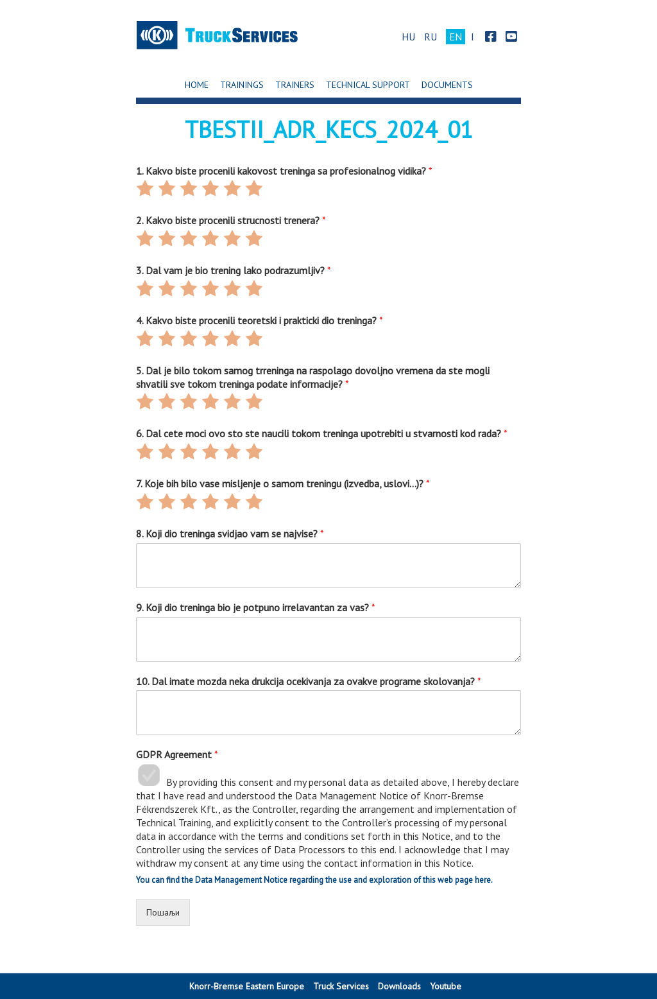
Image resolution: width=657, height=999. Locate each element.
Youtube (445, 986)
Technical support (368, 85)
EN (455, 36)
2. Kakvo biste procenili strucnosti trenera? (231, 220)
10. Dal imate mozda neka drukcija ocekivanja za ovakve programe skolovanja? (308, 681)
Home (197, 85)
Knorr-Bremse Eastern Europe (246, 986)
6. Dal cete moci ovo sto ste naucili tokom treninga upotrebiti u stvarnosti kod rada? (322, 433)
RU (430, 36)
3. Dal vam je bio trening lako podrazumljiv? (233, 270)
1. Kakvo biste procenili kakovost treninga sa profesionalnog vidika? (284, 170)
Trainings (242, 85)
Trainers (294, 85)
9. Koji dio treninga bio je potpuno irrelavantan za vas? (255, 607)
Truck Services (341, 986)
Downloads (399, 986)
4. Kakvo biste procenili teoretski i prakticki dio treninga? (259, 320)
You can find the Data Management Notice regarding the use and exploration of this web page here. (314, 879)
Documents (447, 85)
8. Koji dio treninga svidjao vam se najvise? (230, 533)
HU (408, 36)
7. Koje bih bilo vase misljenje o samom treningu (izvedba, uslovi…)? (283, 483)
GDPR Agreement (177, 754)
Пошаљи (163, 912)
